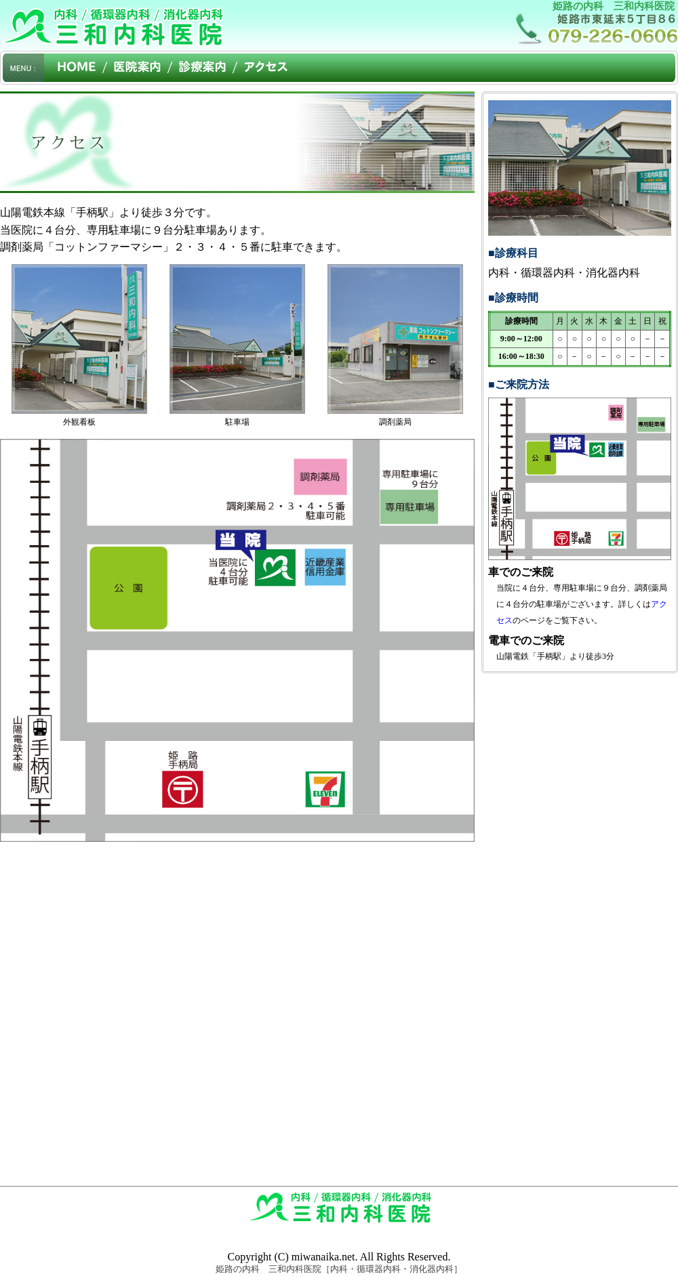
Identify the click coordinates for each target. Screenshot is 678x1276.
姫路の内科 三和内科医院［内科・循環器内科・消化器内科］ (339, 1269)
